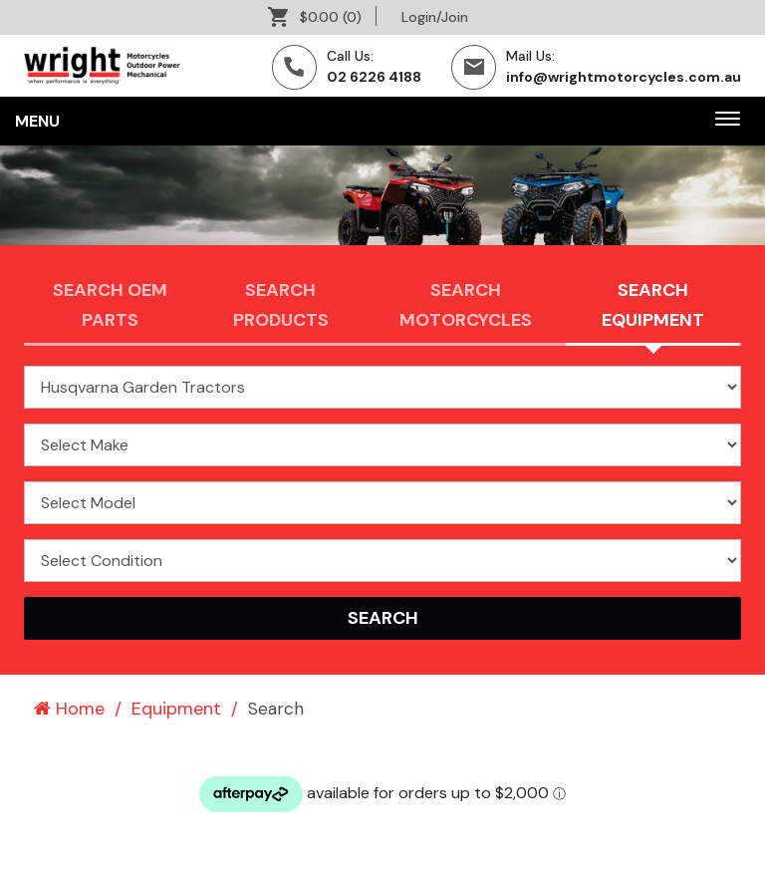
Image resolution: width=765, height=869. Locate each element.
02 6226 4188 (374, 77)
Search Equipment (653, 304)
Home (69, 709)
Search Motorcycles (465, 304)
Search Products (281, 304)
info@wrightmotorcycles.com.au (623, 77)
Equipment (176, 709)
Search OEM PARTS (110, 304)
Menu (37, 121)
